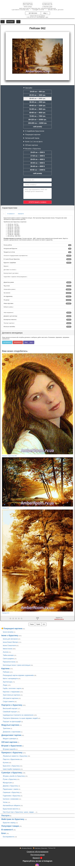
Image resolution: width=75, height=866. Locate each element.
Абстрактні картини (10, 698)
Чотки (5, 802)
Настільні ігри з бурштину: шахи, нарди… (19, 812)
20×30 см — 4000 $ (37, 159)
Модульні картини (10, 725)
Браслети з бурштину (11, 766)
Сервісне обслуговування (37, 852)
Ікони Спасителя (9, 645)
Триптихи (6, 728)
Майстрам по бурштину (12, 819)
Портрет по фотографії (12, 721)
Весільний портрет (10, 708)
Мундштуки (7, 783)
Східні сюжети (8, 701)
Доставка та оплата (10, 269)
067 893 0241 (33, 13)
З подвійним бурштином (34, 131)
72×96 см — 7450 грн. (37, 116)
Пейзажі (6, 672)
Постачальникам (37, 855)
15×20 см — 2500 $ (37, 152)
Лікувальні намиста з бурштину (15, 756)
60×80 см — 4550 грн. (37, 112)
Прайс (38, 624)
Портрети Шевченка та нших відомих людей (20, 718)
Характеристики (9, 208)
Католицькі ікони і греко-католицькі (16, 665)
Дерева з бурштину (10, 786)
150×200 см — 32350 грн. (37, 123)
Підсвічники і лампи (10, 789)
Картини (5, 668)
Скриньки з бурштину (11, 792)
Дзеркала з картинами (12, 732)
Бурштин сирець (9, 823)
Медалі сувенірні (9, 739)
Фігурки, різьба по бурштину (14, 776)
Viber (45, 13)
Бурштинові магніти (10, 809)
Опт (44, 624)
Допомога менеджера (12, 333)
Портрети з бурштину (11, 705)
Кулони (6, 762)
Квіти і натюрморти (10, 678)
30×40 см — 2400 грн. (37, 98)
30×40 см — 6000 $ (37, 163)
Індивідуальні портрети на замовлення (18, 715)
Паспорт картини (37, 323)
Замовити (21, 213)
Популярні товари (10, 826)
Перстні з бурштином (11, 759)
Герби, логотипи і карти (12, 688)
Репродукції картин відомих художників (18, 675)
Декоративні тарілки (11, 735)
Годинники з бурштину (11, 796)
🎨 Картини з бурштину (40, 848)
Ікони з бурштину (9, 635)
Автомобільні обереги (11, 805)
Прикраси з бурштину (11, 752)
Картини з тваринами (11, 692)
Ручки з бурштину (10, 779)
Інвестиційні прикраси (11, 769)
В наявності (11, 213)
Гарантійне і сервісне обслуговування (15, 276)
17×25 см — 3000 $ (37, 156)
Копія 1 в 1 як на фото (34, 142)
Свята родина (8, 659)
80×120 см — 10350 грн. (37, 119)
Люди (5, 685)
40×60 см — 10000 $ (37, 170)
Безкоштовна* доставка (11, 273)
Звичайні (28, 88)
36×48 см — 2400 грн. (37, 102)
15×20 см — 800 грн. (37, 91)
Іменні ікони (7, 649)
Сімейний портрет (10, 712)
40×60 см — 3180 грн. (37, 105)
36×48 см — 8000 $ (37, 166)
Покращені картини (32, 134)
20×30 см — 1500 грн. (37, 95)
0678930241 (7, 342)
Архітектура (7, 682)
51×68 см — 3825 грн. (37, 109)
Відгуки (6, 266)
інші (31, 342)
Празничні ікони (9, 662)
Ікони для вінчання (10, 639)
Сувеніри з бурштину (11, 773)
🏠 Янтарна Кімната (26, 848)
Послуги (5, 815)
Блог (3, 833)
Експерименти (8, 837)
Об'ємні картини (31, 145)
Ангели (5, 652)
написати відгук (59, 619)
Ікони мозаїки (8, 632)
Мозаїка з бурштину (33, 149)
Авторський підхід (32, 138)
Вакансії (37, 858)
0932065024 (18, 342)
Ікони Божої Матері (10, 642)
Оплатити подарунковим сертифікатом (37, 256)
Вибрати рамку (9, 307)
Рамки (32, 624)
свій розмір (37, 126)
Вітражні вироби (9, 749)
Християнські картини (11, 695)
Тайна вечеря (8, 655)
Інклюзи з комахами (10, 799)
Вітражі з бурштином (11, 746)
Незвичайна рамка (37, 289)
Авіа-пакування (37, 313)
